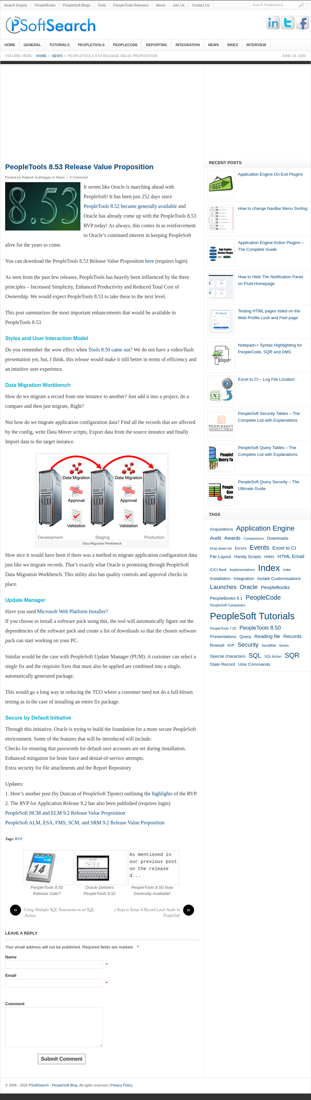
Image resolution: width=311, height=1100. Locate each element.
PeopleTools (91, 45)
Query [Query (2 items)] (245, 636)
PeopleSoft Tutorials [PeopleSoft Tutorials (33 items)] (252, 616)
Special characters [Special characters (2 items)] (227, 656)
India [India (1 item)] (287, 570)
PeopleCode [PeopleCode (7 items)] (263, 597)
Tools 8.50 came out (109, 349)
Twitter (288, 23)
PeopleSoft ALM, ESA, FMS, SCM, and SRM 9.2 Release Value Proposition (85, 822)
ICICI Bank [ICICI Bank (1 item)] (218, 570)
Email (10, 975)
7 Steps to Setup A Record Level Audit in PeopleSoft (154, 913)
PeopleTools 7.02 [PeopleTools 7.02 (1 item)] (223, 628)
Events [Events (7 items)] (259, 547)
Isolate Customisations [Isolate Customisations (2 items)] (279, 578)
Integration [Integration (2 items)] (244, 578)
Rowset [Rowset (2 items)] (217, 645)
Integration (188, 45)
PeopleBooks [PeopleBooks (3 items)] (275, 587)
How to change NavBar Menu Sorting (272, 208)
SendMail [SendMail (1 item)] (269, 645)
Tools (102, 5)
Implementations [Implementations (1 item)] (242, 570)
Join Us (179, 5)
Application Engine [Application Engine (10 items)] (265, 528)
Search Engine (15, 5)
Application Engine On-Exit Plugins (270, 174)
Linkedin (273, 23)
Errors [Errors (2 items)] (240, 548)
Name (10, 957)
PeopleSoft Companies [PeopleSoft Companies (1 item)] (227, 605)
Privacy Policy (121, 1085)
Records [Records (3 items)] (292, 636)
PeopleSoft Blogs (76, 5)
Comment (15, 1003)
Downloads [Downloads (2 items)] (277, 538)
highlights (162, 793)
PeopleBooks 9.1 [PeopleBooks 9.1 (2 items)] (226, 598)
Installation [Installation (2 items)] (220, 578)
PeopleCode (125, 45)
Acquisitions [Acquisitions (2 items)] (221, 529)
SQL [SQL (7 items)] (255, 655)
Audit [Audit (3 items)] (215, 538)
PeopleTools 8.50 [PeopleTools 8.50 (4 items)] (260, 628)
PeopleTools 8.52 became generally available (130, 206)
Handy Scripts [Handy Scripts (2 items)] (247, 556)
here (149, 261)
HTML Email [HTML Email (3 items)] (290, 556)
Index (232, 45)
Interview (256, 45)
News (213, 45)
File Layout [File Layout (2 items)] (220, 556)
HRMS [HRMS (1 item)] (269, 557)
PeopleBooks (45, 5)
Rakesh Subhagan (36, 177)
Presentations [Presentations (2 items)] (223, 636)
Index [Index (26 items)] (269, 568)
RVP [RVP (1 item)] (230, 645)
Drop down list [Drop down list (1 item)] (221, 548)
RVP (18, 839)
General (32, 45)
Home (10, 45)
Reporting (156, 45)
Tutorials (59, 45)
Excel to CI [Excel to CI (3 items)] (284, 548)
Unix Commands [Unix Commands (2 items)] (254, 664)
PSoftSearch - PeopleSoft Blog (53, 24)
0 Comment (79, 177)
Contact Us (200, 5)
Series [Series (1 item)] (284, 645)
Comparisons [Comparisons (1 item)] (254, 538)
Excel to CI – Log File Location (266, 379)
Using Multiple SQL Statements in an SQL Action (52, 913)
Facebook (303, 23)
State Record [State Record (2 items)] (222, 664)
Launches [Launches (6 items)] (223, 587)
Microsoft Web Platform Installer (71, 611)
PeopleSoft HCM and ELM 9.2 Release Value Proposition (65, 813)
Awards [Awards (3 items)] (232, 538)
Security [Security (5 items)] (248, 645)
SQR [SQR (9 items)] (292, 655)
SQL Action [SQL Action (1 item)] (273, 656)
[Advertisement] (155, 109)
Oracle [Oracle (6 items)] (249, 587)
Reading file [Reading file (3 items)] (267, 636)
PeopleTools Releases (131, 5)
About (160, 5)
